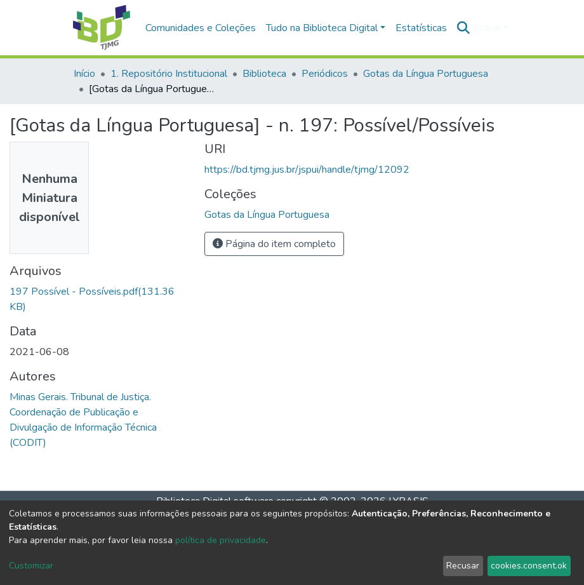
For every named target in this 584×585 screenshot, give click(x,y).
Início (84, 74)
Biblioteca (264, 74)
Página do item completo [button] (274, 244)
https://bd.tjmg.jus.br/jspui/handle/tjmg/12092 (306, 170)
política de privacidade (220, 540)
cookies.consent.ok (529, 566)
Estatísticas (421, 28)
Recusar (462, 566)
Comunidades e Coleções (200, 28)
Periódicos (325, 74)
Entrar (487, 28)
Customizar (31, 566)
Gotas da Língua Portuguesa (425, 74)
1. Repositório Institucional (168, 74)
